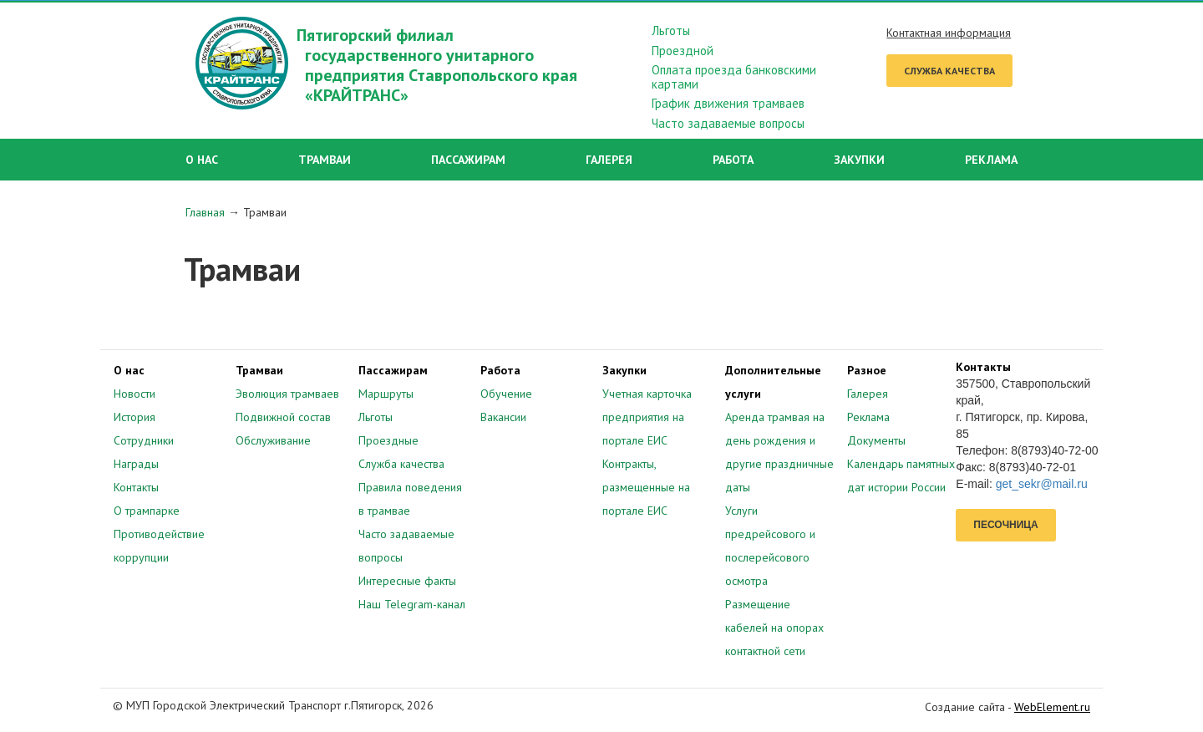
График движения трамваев (728, 104)
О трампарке (147, 510)
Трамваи (324, 159)
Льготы (671, 31)
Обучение (506, 393)
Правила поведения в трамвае (410, 499)
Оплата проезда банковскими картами (734, 77)
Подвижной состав (283, 416)
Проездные (388, 440)
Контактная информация (948, 32)
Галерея (609, 159)
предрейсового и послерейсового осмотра (770, 557)
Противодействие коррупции (159, 545)
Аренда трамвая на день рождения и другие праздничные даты (779, 452)
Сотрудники (144, 440)
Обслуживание (273, 440)
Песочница (1005, 525)
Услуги (741, 510)
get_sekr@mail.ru (1042, 484)
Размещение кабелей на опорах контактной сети (774, 627)
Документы (876, 440)
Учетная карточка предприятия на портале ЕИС (647, 417)
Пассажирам (468, 159)
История (134, 416)
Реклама (991, 159)
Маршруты (386, 393)
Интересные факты (407, 580)
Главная (205, 212)
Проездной (682, 51)
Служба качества (949, 70)
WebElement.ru (1052, 706)
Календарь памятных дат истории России (901, 475)
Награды (136, 463)
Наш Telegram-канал (411, 604)
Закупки (859, 159)
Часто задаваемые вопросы (728, 124)
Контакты (136, 487)
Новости (134, 393)
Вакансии (503, 416)
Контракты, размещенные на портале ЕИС (646, 487)
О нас (201, 159)
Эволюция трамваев (287, 393)
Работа (733, 159)
